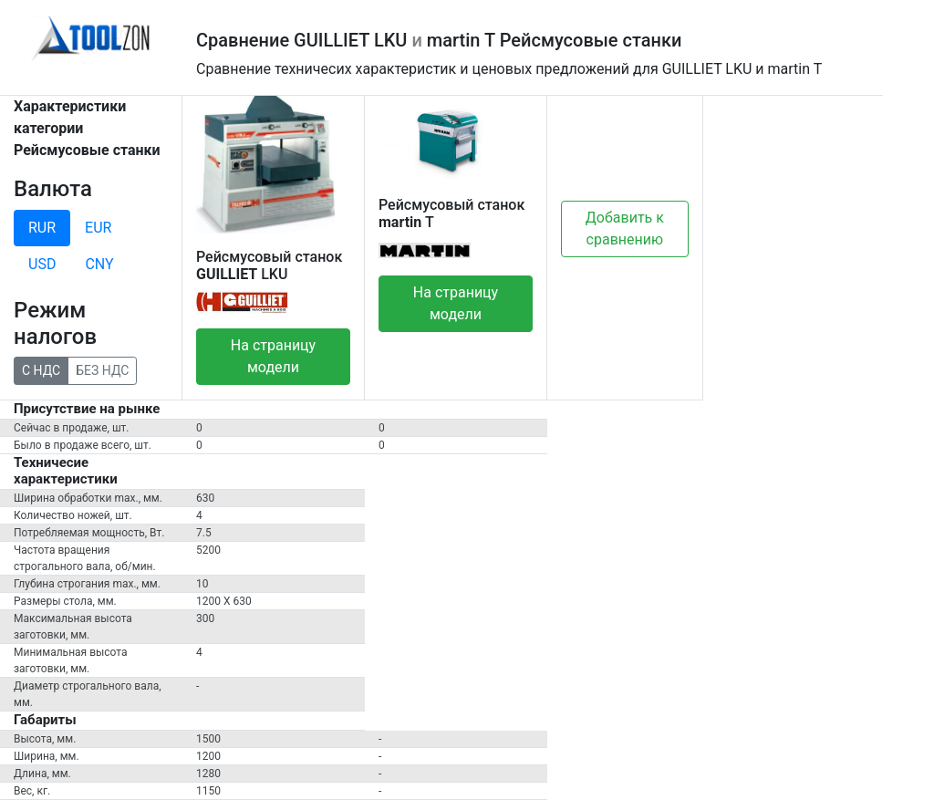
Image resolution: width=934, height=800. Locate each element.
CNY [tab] (99, 264)
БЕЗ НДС (102, 369)
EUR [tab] (98, 227)
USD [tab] (42, 264)
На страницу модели (273, 356)
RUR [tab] (42, 227)
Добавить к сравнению (625, 228)
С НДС (41, 369)
